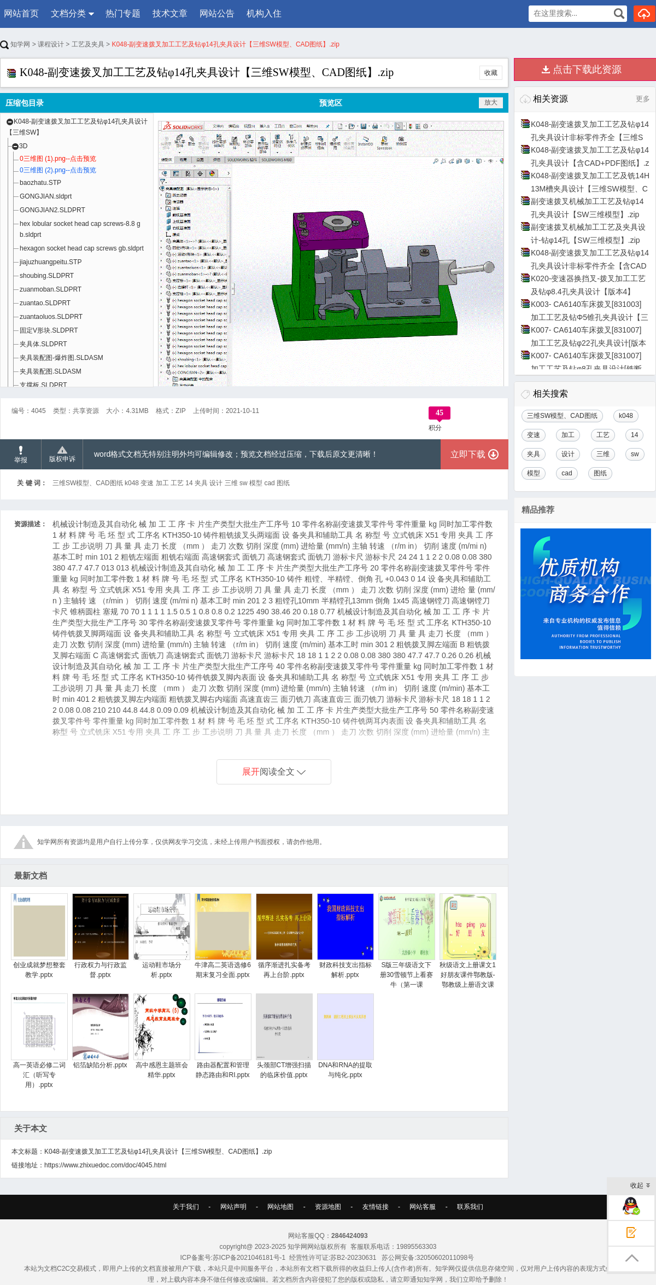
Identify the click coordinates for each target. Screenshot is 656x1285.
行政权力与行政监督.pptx (100, 936)
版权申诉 (62, 454)
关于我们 (186, 1207)
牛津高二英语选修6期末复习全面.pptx (223, 936)
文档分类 (68, 13)
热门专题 (123, 13)
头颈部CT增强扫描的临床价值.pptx (284, 1036)
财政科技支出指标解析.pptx (345, 936)
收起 (640, 1186)
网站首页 (21, 13)
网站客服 (422, 1207)
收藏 (490, 73)
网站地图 (280, 1207)
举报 (20, 455)
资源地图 (328, 1207)
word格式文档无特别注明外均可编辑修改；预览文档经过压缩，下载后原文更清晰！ (236, 454)
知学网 (15, 44)
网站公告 (217, 13)
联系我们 (470, 1207)
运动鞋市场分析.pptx (161, 936)
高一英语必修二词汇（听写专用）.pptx (39, 1041)
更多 (643, 99)
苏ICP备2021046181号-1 (249, 1257)
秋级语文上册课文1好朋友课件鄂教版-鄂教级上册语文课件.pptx (468, 945)
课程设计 (51, 44)
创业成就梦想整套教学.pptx (39, 936)
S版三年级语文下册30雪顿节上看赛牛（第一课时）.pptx (406, 945)
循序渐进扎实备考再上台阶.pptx (284, 936)
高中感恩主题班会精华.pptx (161, 1036)
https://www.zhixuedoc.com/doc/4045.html (105, 1165)
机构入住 (264, 13)
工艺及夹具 (88, 44)
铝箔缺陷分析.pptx (100, 1031)
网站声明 (233, 1207)
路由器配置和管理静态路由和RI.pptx (223, 1036)
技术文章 (170, 13)
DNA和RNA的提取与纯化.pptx (345, 1036)
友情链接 (375, 1207)
